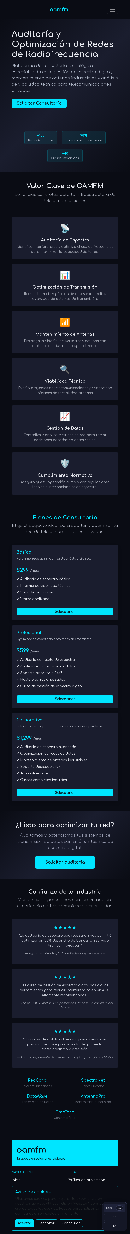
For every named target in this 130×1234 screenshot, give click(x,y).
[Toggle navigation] (112, 10)
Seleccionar (65, 612)
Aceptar (24, 1223)
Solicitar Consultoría (39, 103)
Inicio (16, 1180)
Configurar (71, 1223)
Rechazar (46, 1223)
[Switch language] (114, 1208)
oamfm (59, 9)
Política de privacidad (86, 1180)
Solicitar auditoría (65, 862)
